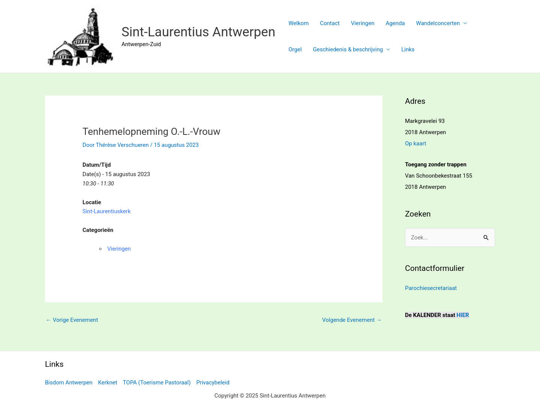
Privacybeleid (213, 382)
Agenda (395, 23)
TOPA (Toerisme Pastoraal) (157, 382)
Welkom (298, 23)
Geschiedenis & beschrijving (348, 49)
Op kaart (415, 143)
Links (407, 49)
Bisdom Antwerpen (69, 382)
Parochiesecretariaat (431, 288)
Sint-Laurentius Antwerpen (198, 32)
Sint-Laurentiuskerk (106, 211)
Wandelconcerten (438, 23)
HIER (463, 315)
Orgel (295, 49)
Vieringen (363, 23)
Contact (329, 23)
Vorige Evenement (72, 320)
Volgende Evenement (352, 320)
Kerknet (107, 382)
